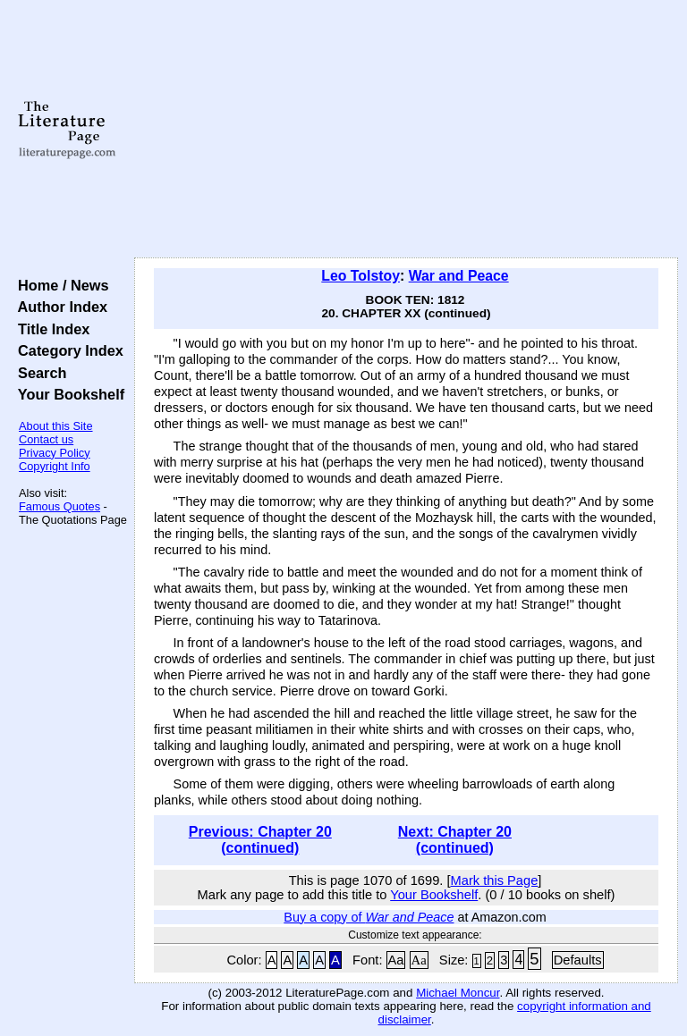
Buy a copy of (369, 917)
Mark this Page (495, 880)
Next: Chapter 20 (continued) (455, 839)
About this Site (56, 426)
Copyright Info (54, 466)
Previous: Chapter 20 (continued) (260, 839)
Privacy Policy (54, 452)
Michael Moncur (457, 992)
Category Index (66, 350)
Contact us (46, 439)
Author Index (58, 307)
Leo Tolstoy (360, 275)
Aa (396, 960)
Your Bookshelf (67, 394)
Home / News (59, 285)
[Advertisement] (406, 129)
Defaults (578, 960)
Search (38, 373)
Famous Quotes (59, 506)
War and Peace (459, 275)
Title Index (49, 329)
